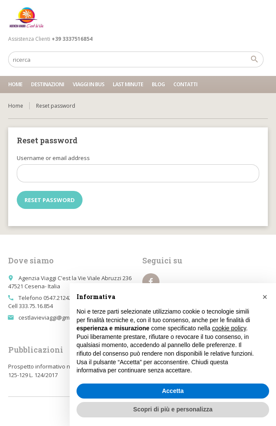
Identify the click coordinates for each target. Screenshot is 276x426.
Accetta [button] (173, 390)
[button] (265, 297)
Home (15, 84)
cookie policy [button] (229, 328)
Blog (158, 84)
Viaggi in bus (88, 84)
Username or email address (53, 158)
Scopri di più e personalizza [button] (172, 409)
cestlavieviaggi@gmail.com (53, 317)
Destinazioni (47, 84)
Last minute (128, 84)
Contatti (185, 84)
